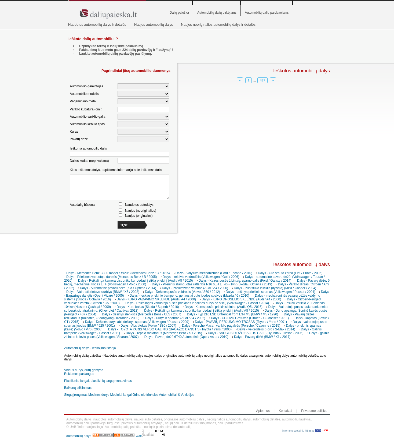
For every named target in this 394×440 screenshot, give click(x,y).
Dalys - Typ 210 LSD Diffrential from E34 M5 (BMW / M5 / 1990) (232, 314)
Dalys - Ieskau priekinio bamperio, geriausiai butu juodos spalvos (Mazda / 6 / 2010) (189, 295)
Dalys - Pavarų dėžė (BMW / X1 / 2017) (262, 337)
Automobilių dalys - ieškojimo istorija (90, 348)
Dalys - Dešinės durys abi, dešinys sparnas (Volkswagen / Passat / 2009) (137, 322)
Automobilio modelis (84, 94)
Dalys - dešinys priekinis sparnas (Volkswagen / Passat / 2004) (270, 292)
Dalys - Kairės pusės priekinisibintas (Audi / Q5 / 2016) (223, 307)
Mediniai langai (121, 395)
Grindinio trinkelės (145, 395)
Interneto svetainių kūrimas (305, 430)
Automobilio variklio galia (87, 116)
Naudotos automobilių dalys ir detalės (97, 25)
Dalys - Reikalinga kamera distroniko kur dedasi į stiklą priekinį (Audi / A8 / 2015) (135, 280)
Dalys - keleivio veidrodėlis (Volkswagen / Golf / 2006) (201, 277)
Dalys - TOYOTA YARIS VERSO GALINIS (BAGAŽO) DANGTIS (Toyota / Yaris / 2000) (170, 329)
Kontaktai (285, 411)
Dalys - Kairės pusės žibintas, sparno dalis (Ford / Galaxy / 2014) (245, 280)
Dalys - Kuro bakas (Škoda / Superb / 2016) (147, 307)
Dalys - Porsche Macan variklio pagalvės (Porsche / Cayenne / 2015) (231, 325)
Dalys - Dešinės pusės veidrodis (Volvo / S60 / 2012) (182, 292)
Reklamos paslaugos (79, 374)
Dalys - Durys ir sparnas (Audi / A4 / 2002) (175, 318)
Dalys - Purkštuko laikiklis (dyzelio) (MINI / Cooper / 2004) (275, 288)
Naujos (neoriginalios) (140, 210)
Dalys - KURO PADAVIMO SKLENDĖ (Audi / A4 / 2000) (156, 299)
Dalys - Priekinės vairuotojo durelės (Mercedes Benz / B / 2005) (111, 277)
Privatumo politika (314, 411)
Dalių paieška (179, 12)
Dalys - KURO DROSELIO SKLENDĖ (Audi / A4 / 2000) (241, 299)
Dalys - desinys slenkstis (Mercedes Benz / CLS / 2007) (141, 314)
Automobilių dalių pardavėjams (267, 12)
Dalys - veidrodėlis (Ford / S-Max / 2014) (266, 329)
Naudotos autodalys (139, 205)
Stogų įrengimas (75, 395)
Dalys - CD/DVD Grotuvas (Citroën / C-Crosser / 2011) (250, 318)
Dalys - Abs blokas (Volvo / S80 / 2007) (148, 325)
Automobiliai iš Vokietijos (176, 395)
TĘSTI (124, 225)
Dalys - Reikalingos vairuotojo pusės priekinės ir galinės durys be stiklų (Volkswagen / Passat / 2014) (197, 303)
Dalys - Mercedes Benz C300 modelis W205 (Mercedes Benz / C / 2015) (118, 273)
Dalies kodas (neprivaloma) (89, 161)
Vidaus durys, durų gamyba (83, 370)
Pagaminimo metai (83, 101)
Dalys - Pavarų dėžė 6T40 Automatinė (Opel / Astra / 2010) (186, 337)
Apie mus (263, 411)
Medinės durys (98, 395)
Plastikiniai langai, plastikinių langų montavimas (98, 381)
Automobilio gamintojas (86, 86)
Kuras (74, 131)
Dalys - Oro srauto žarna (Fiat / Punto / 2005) (290, 273)
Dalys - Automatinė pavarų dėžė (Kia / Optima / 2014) (118, 288)
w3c (139, 436)
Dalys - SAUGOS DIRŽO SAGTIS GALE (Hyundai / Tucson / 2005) (255, 333)
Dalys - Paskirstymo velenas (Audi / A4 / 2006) (195, 288)
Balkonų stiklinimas (78, 388)
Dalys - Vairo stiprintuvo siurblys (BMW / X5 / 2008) (102, 292)
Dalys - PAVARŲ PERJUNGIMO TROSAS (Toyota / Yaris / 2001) (241, 322)
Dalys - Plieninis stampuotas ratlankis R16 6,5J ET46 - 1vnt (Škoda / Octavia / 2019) (212, 284)
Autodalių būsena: (83, 205)
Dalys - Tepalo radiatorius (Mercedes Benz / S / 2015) (164, 333)
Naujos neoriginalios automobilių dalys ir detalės (218, 25)
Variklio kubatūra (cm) (86, 109)
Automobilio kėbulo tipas (87, 124)
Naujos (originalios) (139, 216)
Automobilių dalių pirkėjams (216, 12)
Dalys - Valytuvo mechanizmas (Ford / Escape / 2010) (214, 273)
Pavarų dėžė (79, 139)
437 (262, 80)
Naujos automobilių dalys (153, 25)
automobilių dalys (78, 436)
